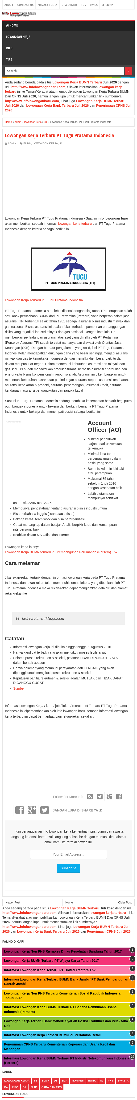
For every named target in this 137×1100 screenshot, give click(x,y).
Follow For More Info (68, 797)
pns (110, 1080)
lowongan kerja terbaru (75, 223)
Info (9, 48)
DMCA (94, 5)
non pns (78, 1080)
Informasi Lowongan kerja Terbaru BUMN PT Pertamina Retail (52, 1035)
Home (12, 25)
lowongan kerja (45, 143)
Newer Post (12, 902)
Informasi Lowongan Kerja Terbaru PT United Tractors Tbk (49, 970)
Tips (9, 59)
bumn (27, 143)
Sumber (19, 688)
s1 (60, 143)
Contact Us (25, 5)
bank (92, 1080)
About (8, 5)
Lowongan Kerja (18, 36)
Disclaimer (69, 5)
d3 (55, 1080)
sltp (33, 1087)
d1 (24, 1087)
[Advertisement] (44, 181)
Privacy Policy (47, 5)
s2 (101, 1080)
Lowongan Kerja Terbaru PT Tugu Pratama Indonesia (44, 300)
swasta (123, 1080)
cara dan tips (52, 1087)
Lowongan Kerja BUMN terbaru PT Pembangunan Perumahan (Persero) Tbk (61, 552)
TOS (83, 5)
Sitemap (107, 5)
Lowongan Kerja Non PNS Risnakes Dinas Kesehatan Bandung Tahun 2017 (63, 951)
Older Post (125, 902)
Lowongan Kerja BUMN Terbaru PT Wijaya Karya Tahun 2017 (51, 960)
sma (64, 1080)
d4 (6, 1087)
